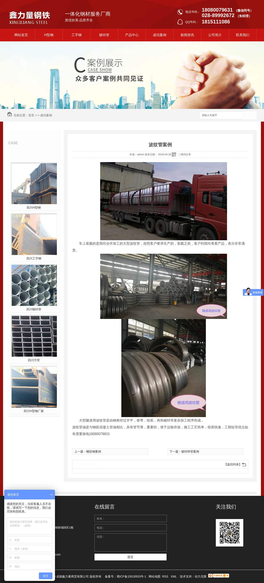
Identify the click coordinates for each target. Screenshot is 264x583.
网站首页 (21, 35)
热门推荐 (21, 153)
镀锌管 (104, 35)
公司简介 (215, 35)
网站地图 (154, 576)
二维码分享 (184, 154)
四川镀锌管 (33, 309)
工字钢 (76, 35)
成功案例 (159, 35)
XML (174, 576)
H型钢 (48, 35)
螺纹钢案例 (93, 451)
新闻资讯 (187, 35)
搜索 (249, 115)
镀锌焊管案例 (190, 451)
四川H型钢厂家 (34, 411)
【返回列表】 (233, 464)
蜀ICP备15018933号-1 (131, 576)
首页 (31, 115)
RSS (165, 576)
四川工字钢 (33, 258)
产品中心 (132, 35)
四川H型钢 (34, 207)
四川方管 (34, 360)
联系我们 (242, 35)
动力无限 (201, 576)
